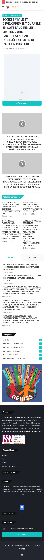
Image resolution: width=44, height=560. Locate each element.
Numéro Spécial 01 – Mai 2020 (14, 359)
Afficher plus (22, 103)
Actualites (6, 340)
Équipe (4, 462)
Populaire (32, 257)
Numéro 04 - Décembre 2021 (12, 15)
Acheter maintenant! (9, 466)
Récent (10, 257)
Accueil (4, 455)
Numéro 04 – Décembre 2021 (13, 347)
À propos (5, 459)
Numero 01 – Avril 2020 (11, 351)
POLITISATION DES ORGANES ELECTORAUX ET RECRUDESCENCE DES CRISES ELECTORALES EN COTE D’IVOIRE (20, 267)
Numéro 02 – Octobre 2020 (13, 344)
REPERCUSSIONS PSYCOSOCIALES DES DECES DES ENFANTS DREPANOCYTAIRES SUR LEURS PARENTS (32, 206)
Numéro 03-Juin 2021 (11, 355)
